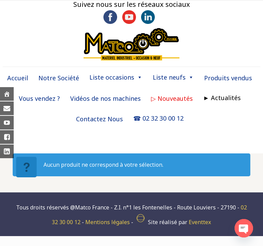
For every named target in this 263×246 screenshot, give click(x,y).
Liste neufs (173, 77)
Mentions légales (107, 222)
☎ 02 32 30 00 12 (158, 118)
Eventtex (200, 222)
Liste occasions (115, 77)
